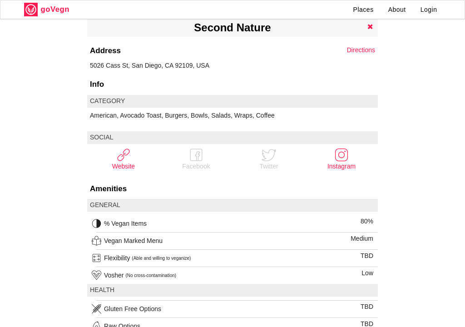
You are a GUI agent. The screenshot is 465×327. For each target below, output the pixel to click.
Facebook (196, 159)
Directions (361, 50)
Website (123, 159)
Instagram (341, 159)
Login (428, 9)
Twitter (268, 159)
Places (363, 9)
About (397, 9)
